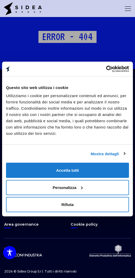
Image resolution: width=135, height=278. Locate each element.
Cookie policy (84, 224)
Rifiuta (67, 204)
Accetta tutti (67, 170)
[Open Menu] (128, 9)
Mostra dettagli (105, 153)
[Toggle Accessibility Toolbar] (10, 253)
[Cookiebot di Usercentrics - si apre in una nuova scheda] (106, 69)
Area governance (21, 224)
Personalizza (68, 187)
